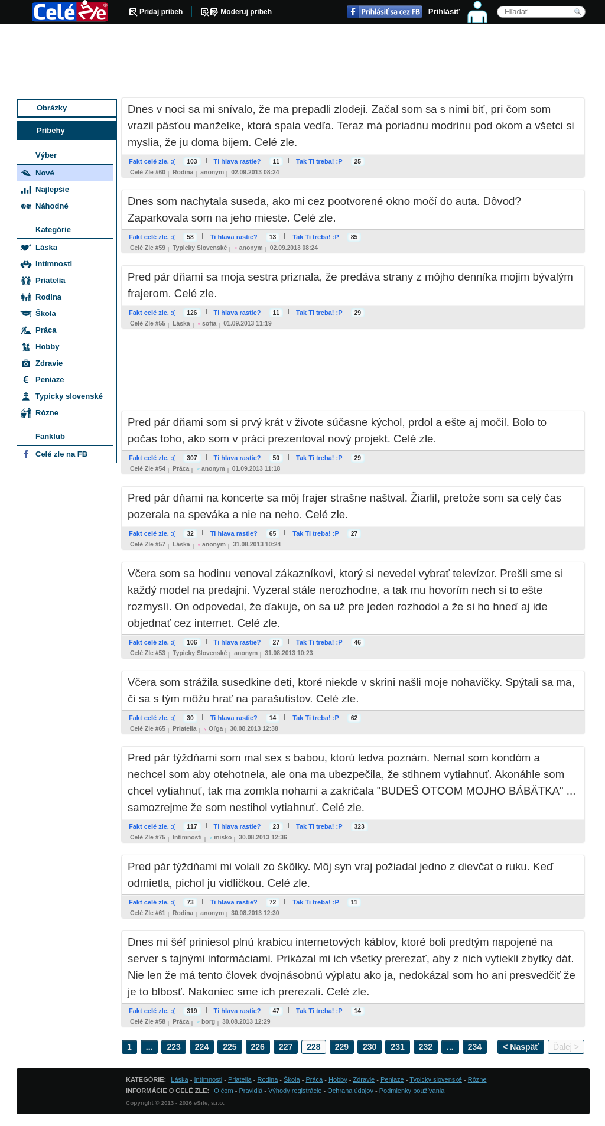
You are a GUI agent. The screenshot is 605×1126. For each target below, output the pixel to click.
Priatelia (184, 728)
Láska (181, 323)
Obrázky (52, 107)
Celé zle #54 (147, 469)
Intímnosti (187, 837)
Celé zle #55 (147, 323)
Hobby (47, 346)
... (149, 1047)
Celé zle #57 (147, 544)
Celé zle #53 (147, 653)
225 (229, 1047)
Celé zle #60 (147, 172)
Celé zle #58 (147, 1021)
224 (202, 1047)
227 (285, 1047)
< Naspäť (521, 1047)
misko (223, 837)
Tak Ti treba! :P (319, 161)
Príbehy (51, 130)
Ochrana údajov (350, 1090)
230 (369, 1047)
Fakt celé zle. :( (152, 161)
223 (173, 1047)
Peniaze (49, 379)
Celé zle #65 (147, 728)
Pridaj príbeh (161, 12)
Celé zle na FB (61, 454)
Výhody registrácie (295, 1090)
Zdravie (49, 363)
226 (258, 1047)
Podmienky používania (412, 1090)
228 (313, 1047)
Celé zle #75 (147, 837)
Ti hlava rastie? (237, 161)
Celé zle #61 (147, 913)
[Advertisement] (303, 62)
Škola (45, 313)
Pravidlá (250, 1090)
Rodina (183, 172)
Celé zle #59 (147, 248)
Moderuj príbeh (246, 12)
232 (425, 1047)
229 (342, 1047)
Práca (181, 469)
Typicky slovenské (200, 248)
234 (475, 1047)
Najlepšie (52, 189)
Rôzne (46, 412)
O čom (223, 1090)
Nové (44, 172)
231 (397, 1047)
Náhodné (52, 205)
